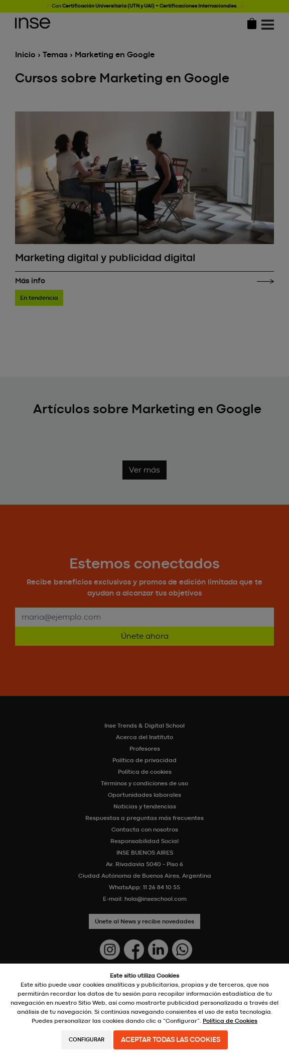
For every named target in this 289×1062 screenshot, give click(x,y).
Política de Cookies (230, 1021)
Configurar (86, 1039)
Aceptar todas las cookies (170, 1039)
